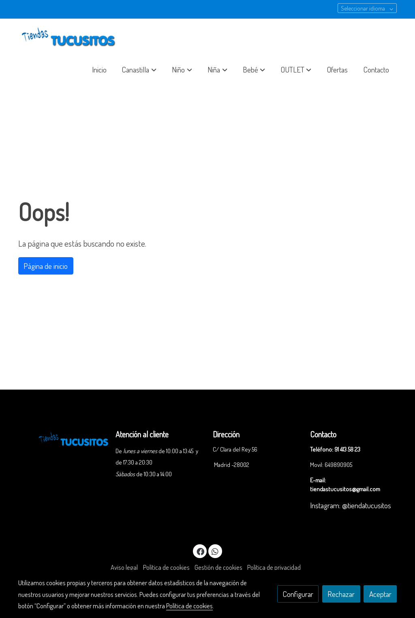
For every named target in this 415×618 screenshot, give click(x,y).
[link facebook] (200, 551)
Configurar (298, 594)
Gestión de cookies (218, 567)
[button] (139, 70)
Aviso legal (124, 567)
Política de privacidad (274, 567)
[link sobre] (61, 438)
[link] (70, 38)
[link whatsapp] (215, 551)
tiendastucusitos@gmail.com (345, 489)
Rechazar (341, 594)
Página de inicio (46, 266)
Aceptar (380, 594)
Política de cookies (166, 567)
